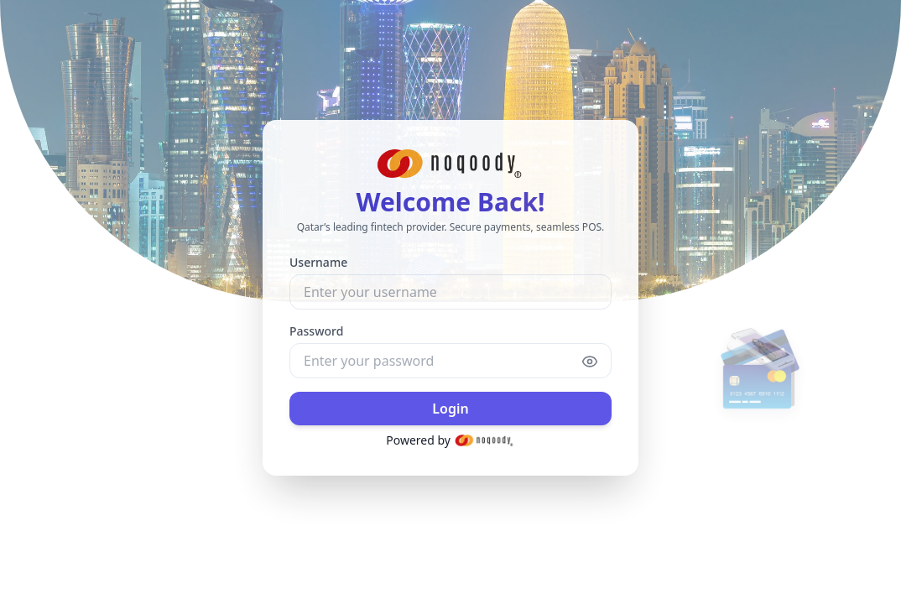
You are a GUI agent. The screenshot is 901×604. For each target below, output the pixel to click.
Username (318, 260)
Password (316, 329)
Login (450, 407)
